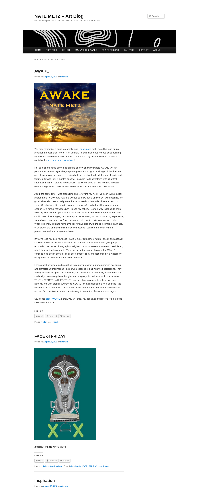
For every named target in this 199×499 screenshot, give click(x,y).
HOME (38, 50)
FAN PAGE (129, 50)
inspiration (44, 480)
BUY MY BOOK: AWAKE (86, 50)
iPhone (106, 466)
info (44, 322)
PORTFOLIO (52, 50)
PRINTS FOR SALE (111, 50)
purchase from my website (60, 160)
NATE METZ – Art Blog (59, 16)
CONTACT (143, 50)
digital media (75, 466)
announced (85, 149)
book (56, 322)
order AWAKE (53, 298)
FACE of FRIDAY (50, 336)
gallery (59, 466)
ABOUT (156, 50)
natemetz (64, 77)
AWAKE (41, 71)
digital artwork (49, 466)
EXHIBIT (66, 50)
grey (100, 466)
